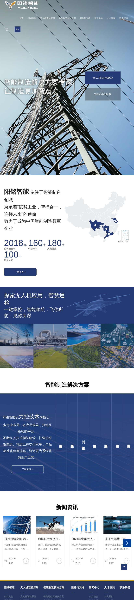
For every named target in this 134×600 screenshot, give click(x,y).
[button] (127, 541)
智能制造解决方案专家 (38, 82)
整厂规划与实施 (117, 442)
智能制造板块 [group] (103, 94)
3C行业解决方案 (83, 442)
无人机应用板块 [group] (103, 78)
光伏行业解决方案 (60, 442)
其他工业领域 (128, 442)
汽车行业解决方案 (105, 442)
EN (17, 29)
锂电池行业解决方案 (72, 442)
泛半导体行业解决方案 (94, 442)
